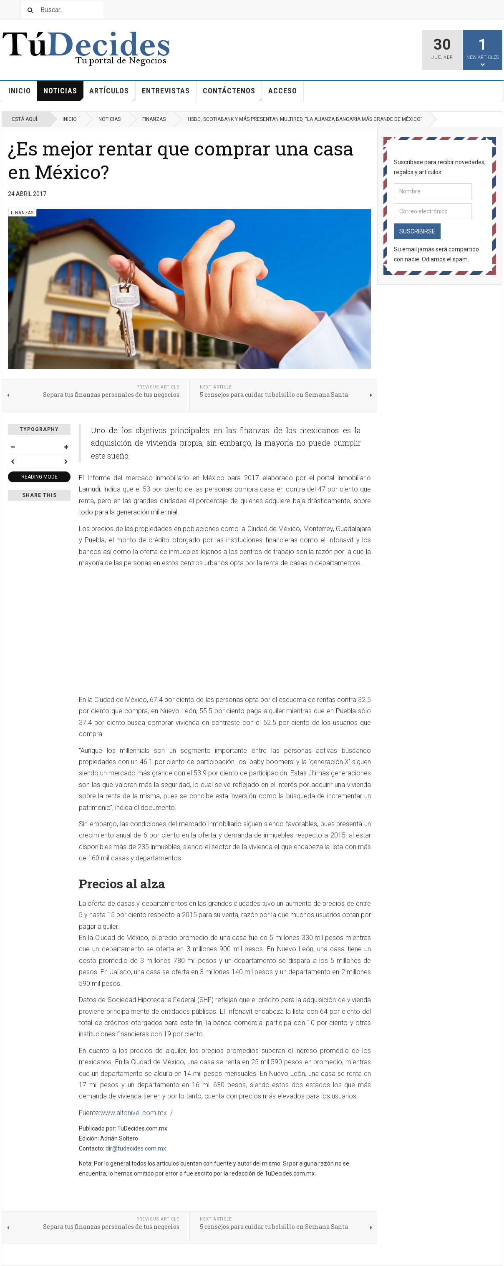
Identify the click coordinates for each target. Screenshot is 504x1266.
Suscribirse (417, 231)
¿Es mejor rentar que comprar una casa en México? (180, 160)
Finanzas (154, 119)
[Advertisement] (149, 632)
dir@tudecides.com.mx (136, 1148)
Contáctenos (232, 93)
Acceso (282, 90)
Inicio (19, 90)
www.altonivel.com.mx (133, 1113)
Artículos (112, 93)
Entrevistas (166, 90)
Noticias (63, 93)
